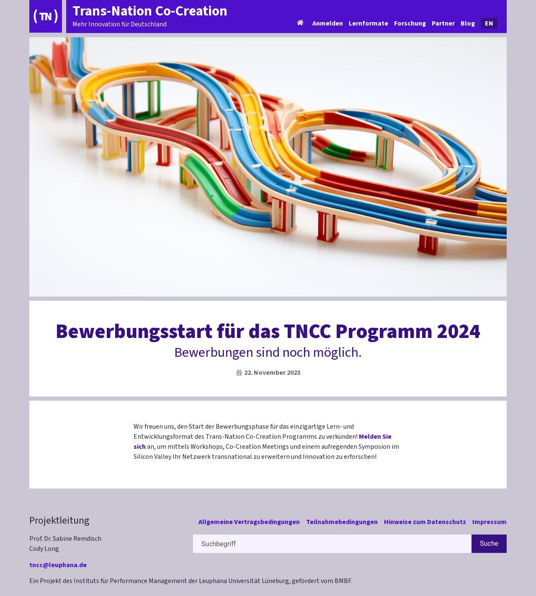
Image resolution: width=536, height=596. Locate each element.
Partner (443, 23)
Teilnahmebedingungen (342, 522)
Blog (468, 23)
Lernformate (368, 23)
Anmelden (327, 23)
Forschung (410, 23)
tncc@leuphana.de (58, 565)
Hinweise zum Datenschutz (425, 522)
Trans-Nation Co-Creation (149, 11)
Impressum (489, 522)
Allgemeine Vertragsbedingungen (249, 522)
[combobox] (332, 544)
